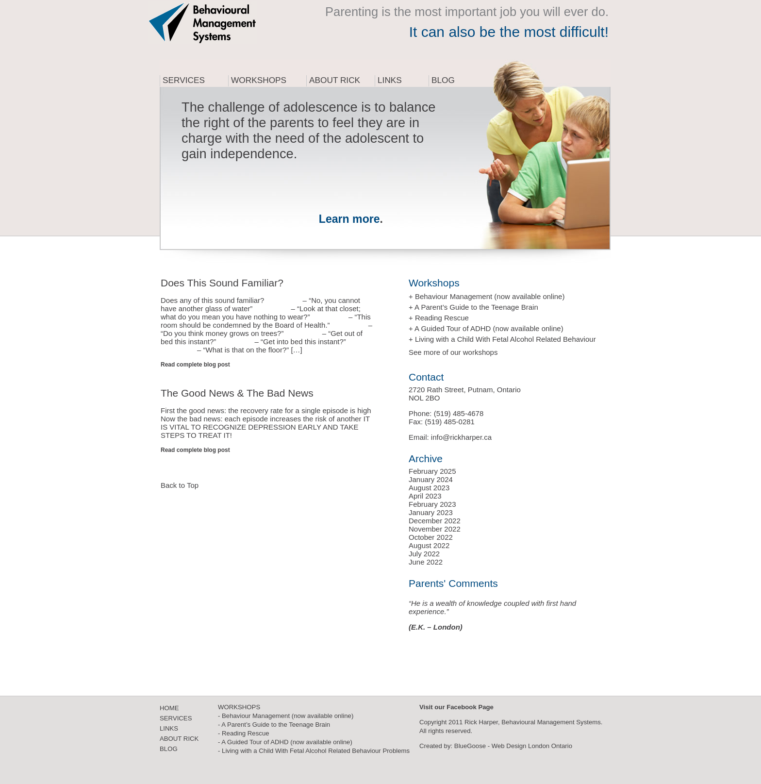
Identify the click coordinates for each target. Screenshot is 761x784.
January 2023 (431, 512)
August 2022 (429, 545)
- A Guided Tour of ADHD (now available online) (285, 742)
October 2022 (431, 537)
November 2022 (435, 529)
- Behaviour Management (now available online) (285, 715)
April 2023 (425, 496)
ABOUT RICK (179, 738)
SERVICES (176, 718)
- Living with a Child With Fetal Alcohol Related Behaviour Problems (314, 750)
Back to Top (180, 485)
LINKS (169, 728)
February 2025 (432, 471)
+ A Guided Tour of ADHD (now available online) (486, 328)
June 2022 (426, 562)
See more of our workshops (453, 352)
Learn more (349, 219)
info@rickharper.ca (461, 437)
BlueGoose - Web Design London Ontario (513, 746)
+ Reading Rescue (439, 318)
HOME (169, 708)
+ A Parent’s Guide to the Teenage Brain (473, 307)
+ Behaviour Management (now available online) (486, 296)
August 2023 (429, 488)
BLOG (169, 748)
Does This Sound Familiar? (222, 282)
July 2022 (424, 554)
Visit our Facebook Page (456, 707)
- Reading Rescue (243, 733)
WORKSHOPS (239, 707)
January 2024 (431, 479)
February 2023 (432, 504)
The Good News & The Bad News (237, 393)
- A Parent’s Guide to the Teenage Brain (274, 724)
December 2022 (435, 521)
